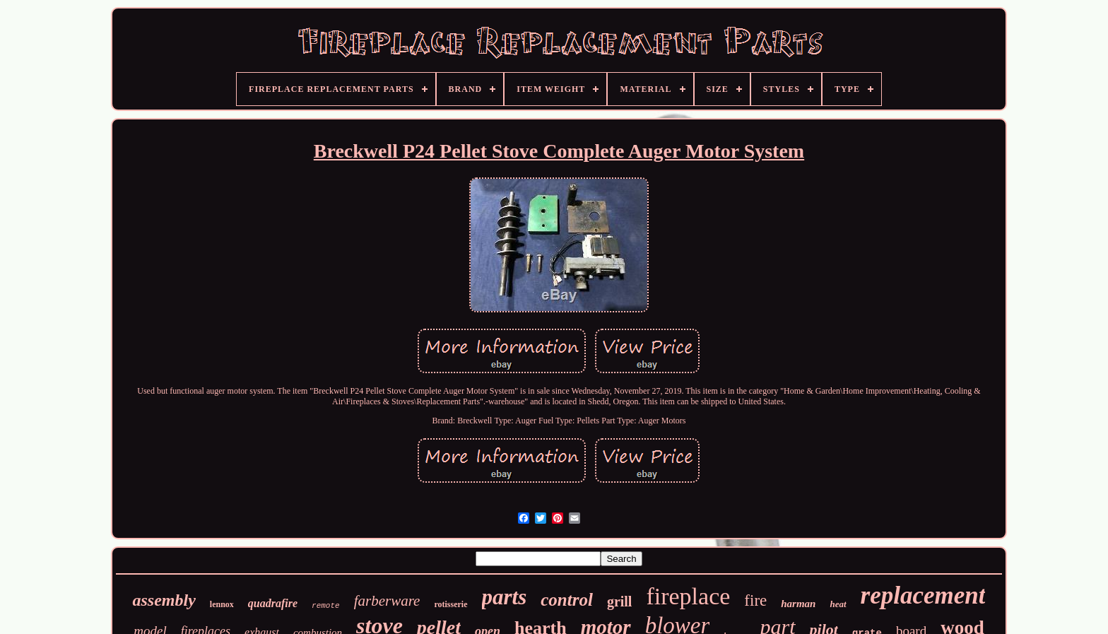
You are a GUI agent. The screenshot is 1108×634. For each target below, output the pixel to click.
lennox (222, 604)
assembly (163, 600)
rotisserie (450, 604)
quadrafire (272, 603)
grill (619, 601)
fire (755, 600)
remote (326, 605)
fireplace (688, 596)
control (567, 599)
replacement (923, 595)
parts (504, 597)
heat (838, 604)
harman (798, 603)
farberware (387, 600)
